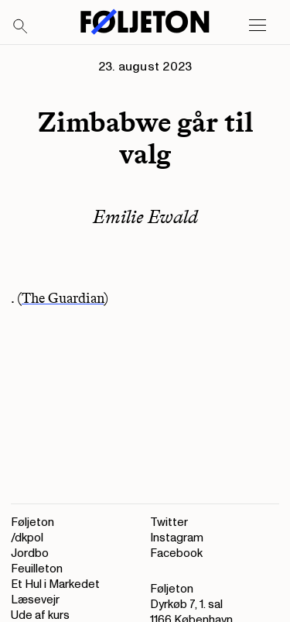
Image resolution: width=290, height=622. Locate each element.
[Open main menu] (257, 26)
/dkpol (27, 538)
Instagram (176, 538)
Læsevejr (35, 600)
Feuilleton (37, 569)
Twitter (169, 522)
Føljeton (32, 522)
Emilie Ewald (145, 216)
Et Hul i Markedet (55, 584)
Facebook (176, 553)
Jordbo (30, 553)
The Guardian (63, 298)
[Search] (21, 27)
